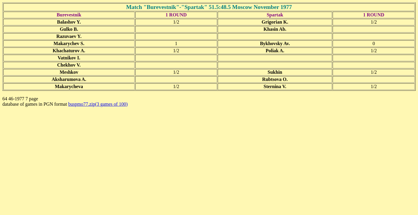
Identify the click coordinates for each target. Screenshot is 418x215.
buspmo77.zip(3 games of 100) (97, 104)
